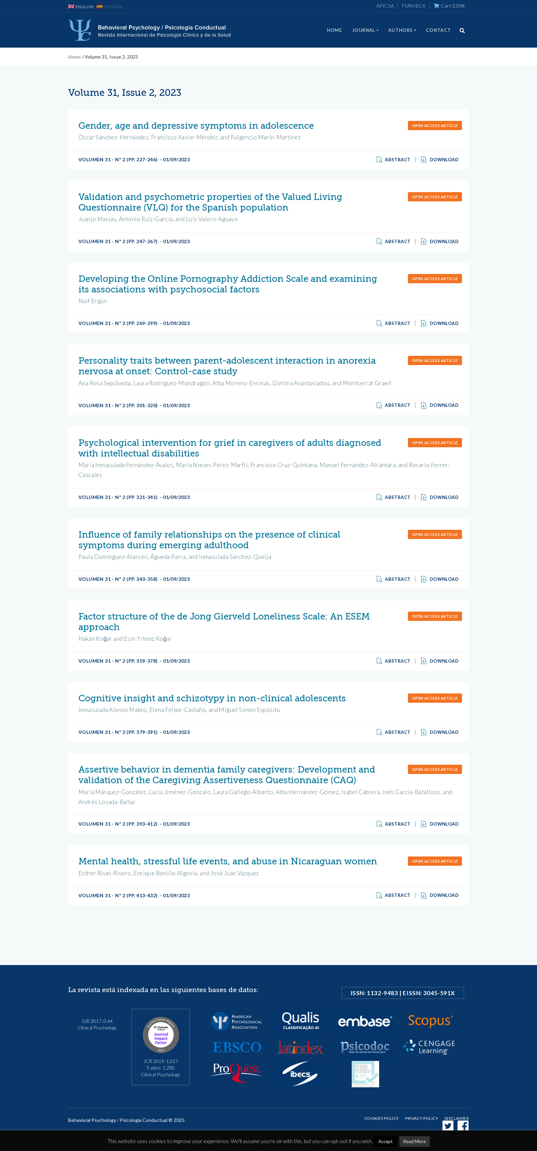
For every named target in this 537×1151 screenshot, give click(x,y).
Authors (400, 30)
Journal (363, 30)
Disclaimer (457, 1118)
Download (439, 159)
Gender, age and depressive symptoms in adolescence (196, 126)
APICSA (385, 6)
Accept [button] (385, 1141)
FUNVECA (413, 6)
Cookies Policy (381, 1118)
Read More (414, 1141)
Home (334, 30)
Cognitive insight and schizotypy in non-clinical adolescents (212, 698)
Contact (438, 30)
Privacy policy (421, 1118)
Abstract (394, 159)
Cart (449, 6)
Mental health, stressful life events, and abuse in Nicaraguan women (227, 861)
